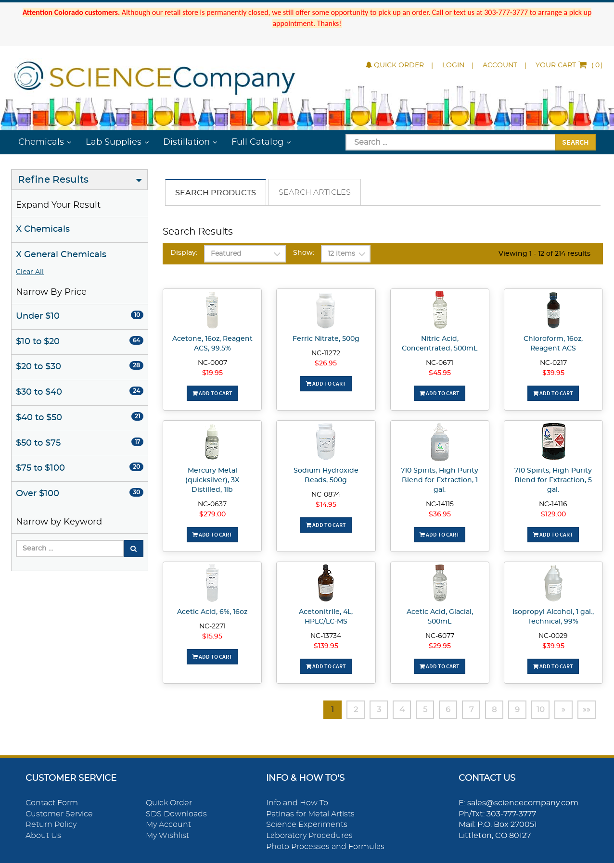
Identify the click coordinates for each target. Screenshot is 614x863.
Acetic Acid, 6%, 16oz (212, 612)
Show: (303, 253)
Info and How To (297, 803)
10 (541, 709)
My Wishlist (167, 835)
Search (575, 142)
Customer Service (59, 814)
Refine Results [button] (53, 180)
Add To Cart (212, 393)
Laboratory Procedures (309, 835)
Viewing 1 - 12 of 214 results (544, 253)
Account (500, 65)
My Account (168, 824)
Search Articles (315, 192)
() (569, 65)
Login (453, 65)
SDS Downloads (176, 814)
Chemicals (41, 142)
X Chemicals (43, 229)
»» (586, 709)
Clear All (30, 272)
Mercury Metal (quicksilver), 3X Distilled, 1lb (212, 480)
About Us (43, 835)
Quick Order (395, 65)
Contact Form (52, 803)
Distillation (186, 142)
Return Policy (51, 824)
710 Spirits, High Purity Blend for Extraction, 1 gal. (439, 480)
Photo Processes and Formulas (325, 846)
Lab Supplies (113, 142)
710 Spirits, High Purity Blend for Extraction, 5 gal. (553, 480)
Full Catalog (257, 142)
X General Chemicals (61, 254)
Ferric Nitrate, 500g (326, 339)
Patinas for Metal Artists (310, 814)
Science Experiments (306, 824)
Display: (183, 253)
